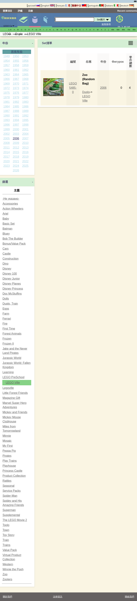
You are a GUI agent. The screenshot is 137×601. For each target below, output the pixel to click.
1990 (6, 115)
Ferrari (6, 318)
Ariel (5, 213)
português (95, 5)
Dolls (5, 298)
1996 (6, 124)
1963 (6, 74)
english (48, 5)
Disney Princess (12, 288)
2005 (6, 138)
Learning (8, 372)
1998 (25, 124)
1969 (6, 83)
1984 (6, 106)
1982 (16, 101)
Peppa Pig (9, 450)
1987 (6, 110)
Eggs (5, 308)
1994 (16, 120)
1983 (25, 101)
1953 (25, 56)
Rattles (6, 480)
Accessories (10, 203)
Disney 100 (9, 273)
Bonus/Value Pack (14, 243)
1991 (16, 115)
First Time (8, 328)
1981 (6, 101)
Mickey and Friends (14, 412)
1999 (6, 129)
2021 (16, 161)
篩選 (5, 181)
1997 (16, 124)
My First (7, 445)
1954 (6, 60)
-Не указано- (10, 198)
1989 (25, 110)
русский (34, 5)
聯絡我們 (129, 596)
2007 (25, 138)
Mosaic (7, 440)
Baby (5, 218)
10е (20, 34)
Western (7, 564)
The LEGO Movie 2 (14, 520)
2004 (25, 133)
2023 (6, 165)
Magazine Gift (11, 397)
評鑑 (20, 10)
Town (5, 530)
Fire (4, 323)
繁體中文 (79, 5)
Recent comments (127, 10)
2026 (16, 170)
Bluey (6, 233)
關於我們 (7, 596)
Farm (5, 313)
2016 (25, 152)
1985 (16, 106)
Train (5, 540)
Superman (9, 510)
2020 (6, 161)
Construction (10, 258)
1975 (6, 92)
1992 (25, 115)
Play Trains (9, 460)
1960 (6, 69)
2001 (25, 129)
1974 (25, 88)
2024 (16, 165)
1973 (16, 88)
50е (118, 30)
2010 (25, 142)
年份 (5, 43)
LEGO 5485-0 (73, 88)
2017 (6, 156)
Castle (6, 253)
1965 (25, 74)
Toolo (5, 525)
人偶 (34, 20)
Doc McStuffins (12, 293)
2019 (25, 156)
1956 (25, 60)
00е (15, 34)
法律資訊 (57, 596)
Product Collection (14, 475)
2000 (16, 129)
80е (134, 30)
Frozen (6, 338)
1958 (16, 65)
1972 (6, 88)
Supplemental (11, 515)
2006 (16, 138)
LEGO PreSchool (13, 377)
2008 (6, 142)
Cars (5, 248)
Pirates (6, 455)
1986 (25, 106)
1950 (16, 56)
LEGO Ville (13, 382)
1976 (16, 92)
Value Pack (9, 550)
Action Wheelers (12, 208)
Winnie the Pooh (12, 569)
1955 (16, 60)
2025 (25, 165)
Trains (6, 545)
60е (123, 30)
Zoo (4, 574)
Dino (5, 263)
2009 (16, 142)
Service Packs (11, 490)
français (63, 5)
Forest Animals (11, 333)
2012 (16, 147)
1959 (25, 65)
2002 (6, 133)
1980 (25, 97)
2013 (25, 147)
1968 (25, 79)
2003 (16, 133)
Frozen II (8, 343)
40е (112, 30)
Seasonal (8, 485)
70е (128, 30)
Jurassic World (11, 357)
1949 (6, 56)
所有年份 (16, 51)
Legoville (8, 387)
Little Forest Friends (15, 392)
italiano (112, 5)
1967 (16, 79)
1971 (25, 83)
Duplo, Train (10, 303)
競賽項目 (7, 10)
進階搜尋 (106, 24)
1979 (16, 97)
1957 (6, 65)
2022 (25, 161)
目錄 (30, 10)
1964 (16, 74)
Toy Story (8, 535)
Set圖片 (23, 20)
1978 (6, 97)
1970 (16, 83)
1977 (25, 92)
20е (25, 34)
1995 (25, 120)
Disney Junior (11, 278)
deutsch (126, 5)
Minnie (6, 435)
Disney (6, 268)
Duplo (86, 92)
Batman (7, 228)
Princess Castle (12, 470)
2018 (16, 156)
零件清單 (46, 20)
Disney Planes (11, 283)
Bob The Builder (12, 238)
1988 (16, 110)
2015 (16, 152)
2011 (6, 147)
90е (9, 34)
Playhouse (9, 465)
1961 (16, 69)
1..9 (9, 30)
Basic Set (8, 223)
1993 (6, 120)
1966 (6, 79)
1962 (25, 69)
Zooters (7, 579)
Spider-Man (9, 495)
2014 (6, 152)
